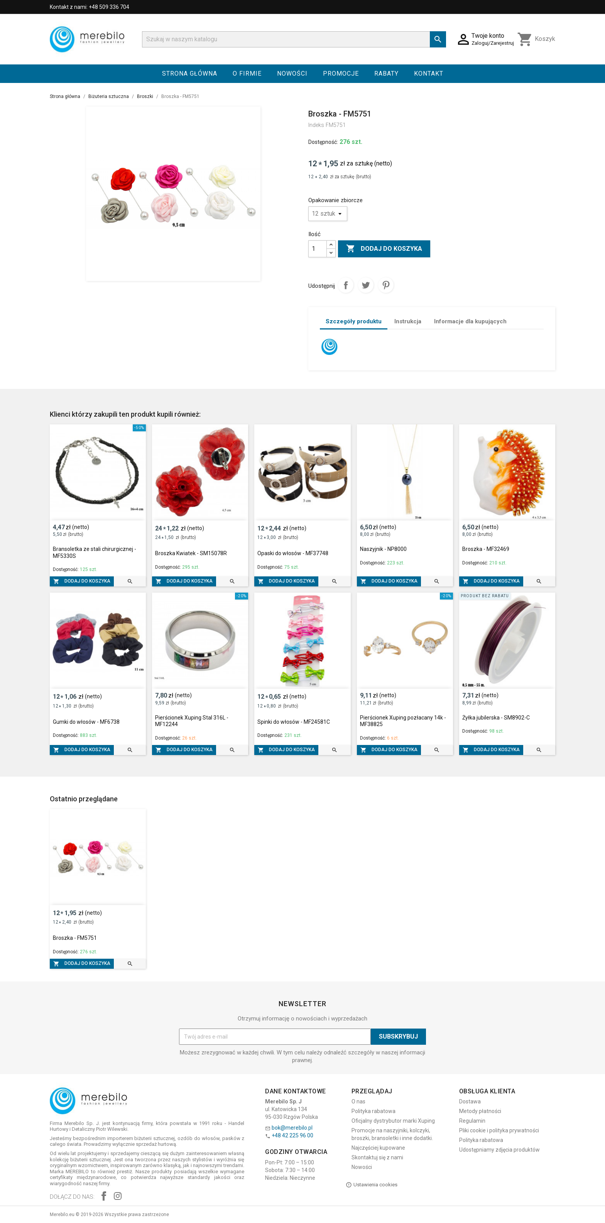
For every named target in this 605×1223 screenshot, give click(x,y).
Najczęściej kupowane (378, 1148)
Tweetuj (365, 285)
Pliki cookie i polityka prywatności (499, 1130)
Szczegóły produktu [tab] (354, 321)
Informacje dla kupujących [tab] (470, 321)
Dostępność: (323, 142)
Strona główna (189, 73)
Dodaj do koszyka (384, 249)
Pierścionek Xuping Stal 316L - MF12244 (191, 721)
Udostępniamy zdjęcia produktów (499, 1150)
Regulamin (472, 1121)
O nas (358, 1101)
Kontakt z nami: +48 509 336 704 (89, 7)
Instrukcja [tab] (407, 321)
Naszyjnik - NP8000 (383, 549)
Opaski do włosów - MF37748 (292, 553)
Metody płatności (480, 1111)
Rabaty (386, 73)
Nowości (292, 73)
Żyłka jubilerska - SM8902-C (496, 718)
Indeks (316, 125)
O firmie (247, 73)
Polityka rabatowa (373, 1111)
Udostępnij (345, 285)
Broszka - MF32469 (485, 549)
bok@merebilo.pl (292, 1128)
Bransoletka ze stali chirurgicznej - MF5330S (94, 552)
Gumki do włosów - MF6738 (86, 722)
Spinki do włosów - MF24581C (293, 722)
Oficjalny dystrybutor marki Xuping (393, 1121)
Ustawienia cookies (371, 1185)
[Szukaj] (294, 39)
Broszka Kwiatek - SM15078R (191, 553)
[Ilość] (317, 248)
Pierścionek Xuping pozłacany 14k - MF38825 (403, 721)
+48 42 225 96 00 (292, 1135)
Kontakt (428, 73)
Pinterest (386, 285)
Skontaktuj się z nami (377, 1157)
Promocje (341, 73)
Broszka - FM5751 (75, 938)
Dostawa (470, 1101)
